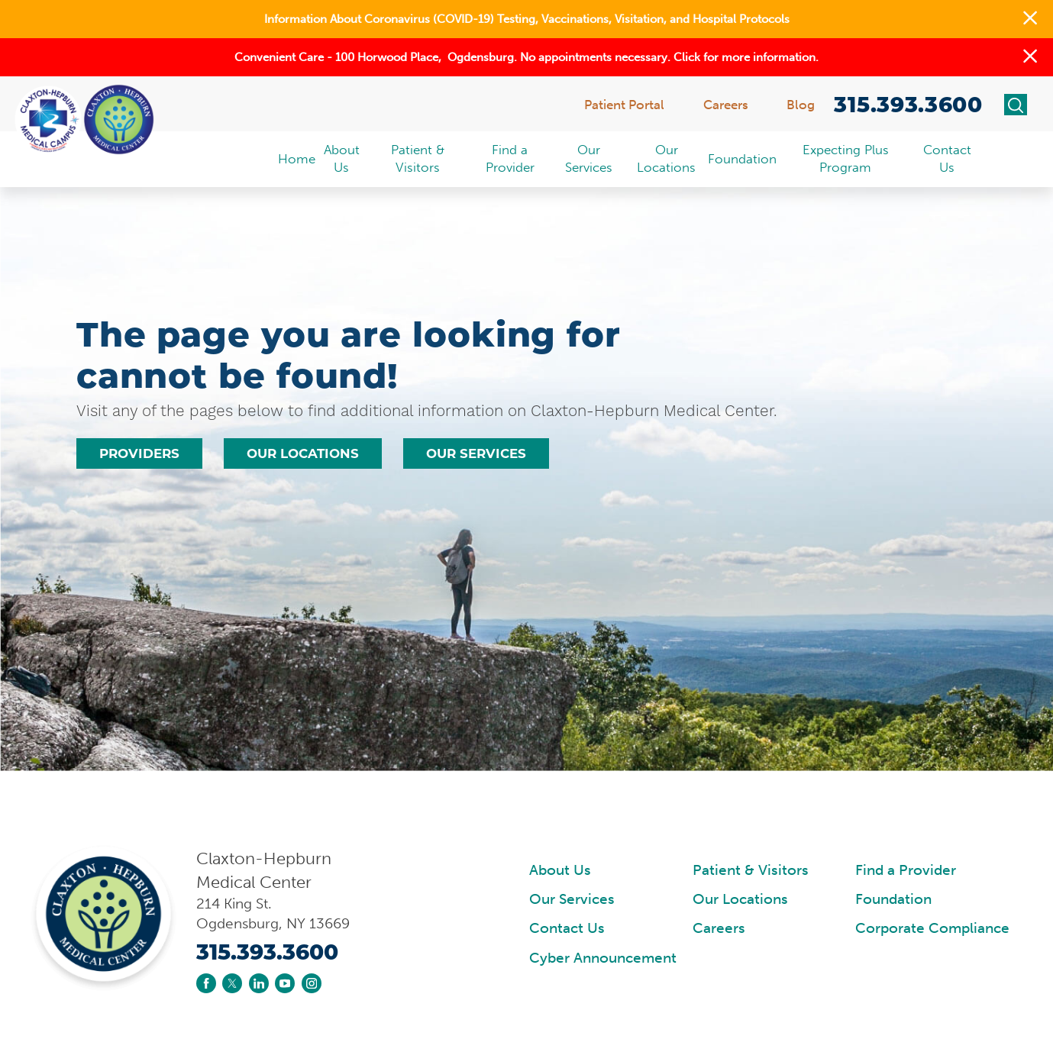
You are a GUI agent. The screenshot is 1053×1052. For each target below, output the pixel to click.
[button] (1030, 18)
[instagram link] (311, 983)
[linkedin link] (259, 983)
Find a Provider (905, 870)
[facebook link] (206, 983)
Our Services (476, 453)
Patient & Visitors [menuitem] (417, 158)
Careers (719, 928)
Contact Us (567, 928)
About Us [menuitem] (342, 158)
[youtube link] (285, 983)
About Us (560, 870)
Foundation (893, 899)
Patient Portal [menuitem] (624, 104)
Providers (139, 453)
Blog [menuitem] (801, 104)
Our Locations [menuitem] (666, 158)
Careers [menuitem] (725, 104)
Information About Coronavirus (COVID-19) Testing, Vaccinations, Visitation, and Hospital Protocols (527, 19)
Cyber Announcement (603, 958)
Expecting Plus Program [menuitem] (846, 158)
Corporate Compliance (932, 928)
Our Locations (303, 453)
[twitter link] (232, 983)
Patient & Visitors (751, 870)
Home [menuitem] (296, 158)
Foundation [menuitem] (742, 158)
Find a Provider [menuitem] (510, 158)
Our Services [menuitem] (588, 158)
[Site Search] (1015, 104)
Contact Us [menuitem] (947, 158)
